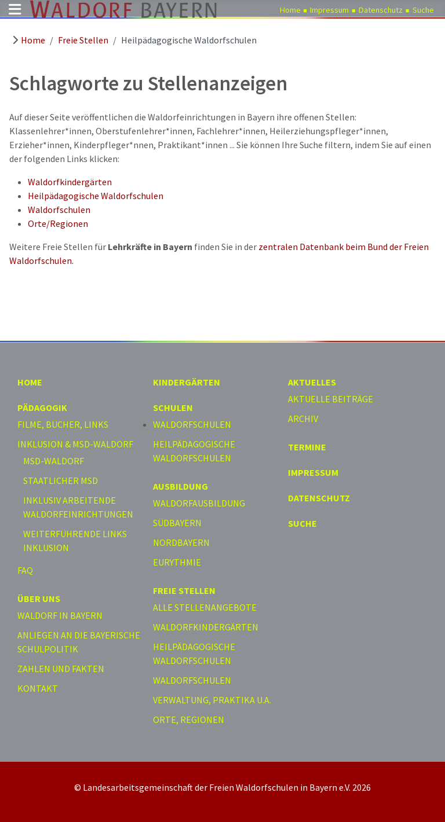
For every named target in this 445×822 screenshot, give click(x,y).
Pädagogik (42, 407)
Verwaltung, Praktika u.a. (212, 700)
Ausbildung (180, 486)
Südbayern (177, 523)
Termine (307, 447)
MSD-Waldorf (53, 461)
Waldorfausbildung (199, 503)
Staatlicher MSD (60, 480)
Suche (423, 10)
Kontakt (37, 688)
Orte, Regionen (188, 719)
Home (290, 10)
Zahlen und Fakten (60, 668)
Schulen (173, 407)
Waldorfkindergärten (70, 182)
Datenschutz (381, 10)
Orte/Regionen (58, 223)
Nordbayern (181, 542)
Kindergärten (186, 382)
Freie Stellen (184, 590)
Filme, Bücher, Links (62, 424)
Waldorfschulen (59, 209)
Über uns (38, 598)
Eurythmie (177, 562)
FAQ (25, 570)
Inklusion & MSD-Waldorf (75, 444)
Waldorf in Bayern (60, 615)
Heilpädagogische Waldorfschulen (95, 195)
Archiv (303, 418)
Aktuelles (312, 382)
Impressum (329, 10)
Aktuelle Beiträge (330, 399)
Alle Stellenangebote (205, 607)
